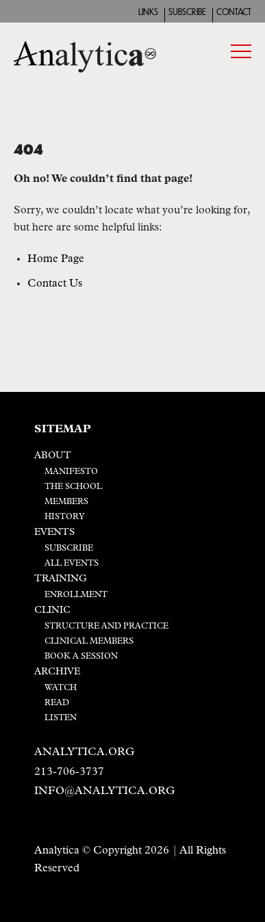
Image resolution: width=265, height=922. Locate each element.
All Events (72, 563)
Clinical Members (89, 641)
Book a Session (81, 657)
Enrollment (76, 595)
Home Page (55, 259)
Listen (61, 718)
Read (57, 703)
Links (148, 12)
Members (66, 502)
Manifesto (71, 472)
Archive (57, 672)
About (52, 456)
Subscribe (187, 12)
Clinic (52, 610)
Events (54, 532)
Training (60, 579)
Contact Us (54, 283)
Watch (61, 688)
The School (73, 487)
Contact (233, 12)
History (65, 517)
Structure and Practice (106, 626)
